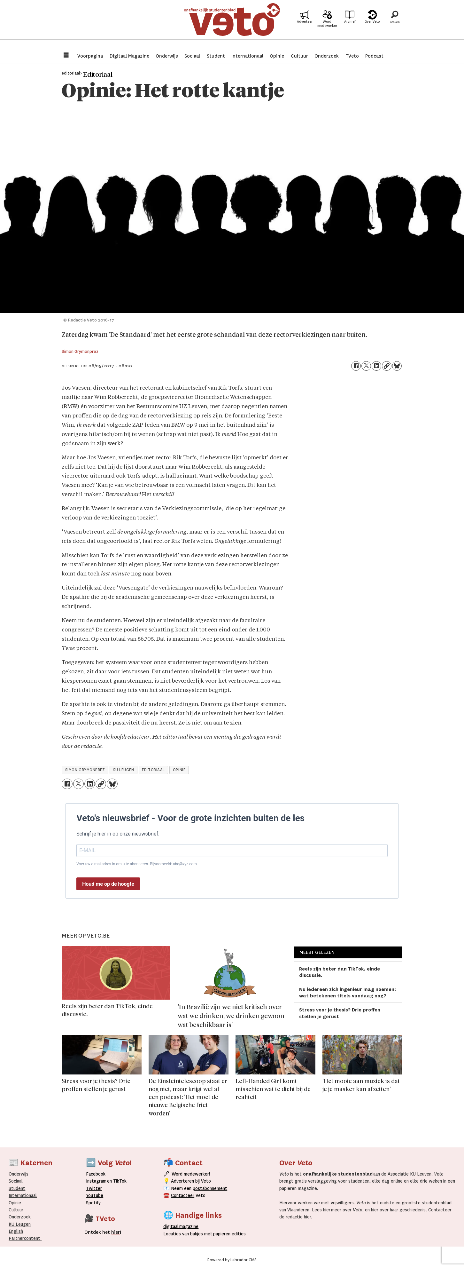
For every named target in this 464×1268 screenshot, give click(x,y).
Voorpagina (90, 56)
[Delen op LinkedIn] (376, 366)
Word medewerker (327, 28)
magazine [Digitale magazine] (182, 1226)
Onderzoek (326, 56)
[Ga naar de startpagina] (232, 24)
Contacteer (182, 1195)
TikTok (120, 1181)
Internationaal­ (23, 1195)
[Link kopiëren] (386, 366)
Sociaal (192, 56)
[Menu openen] (66, 56)
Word (177, 1174)
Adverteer (305, 26)
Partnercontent (24, 1238)
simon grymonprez (85, 770)
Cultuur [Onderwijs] (16, 1210)
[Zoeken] (394, 24)
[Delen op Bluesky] (397, 366)
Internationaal (247, 56)
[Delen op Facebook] (356, 366)
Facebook (95, 1174)
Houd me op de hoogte (108, 884)
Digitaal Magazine (129, 56)
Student (216, 56)
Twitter (94, 1188)
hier (326, 1210)
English (16, 1231)
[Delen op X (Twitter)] (366, 366)
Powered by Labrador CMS (232, 1260)
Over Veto (372, 26)
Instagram (96, 1181)
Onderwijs (167, 56)
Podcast (374, 56)
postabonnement (210, 1188)
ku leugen (123, 770)
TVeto (352, 56)
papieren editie (228, 1234)
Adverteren (182, 1181)
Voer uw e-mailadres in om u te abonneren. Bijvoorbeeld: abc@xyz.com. (137, 864)
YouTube (94, 1195)
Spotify (93, 1203)
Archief (349, 26)
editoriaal (153, 770)
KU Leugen (20, 1224)
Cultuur (299, 56)
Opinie (277, 56)
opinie (179, 770)
